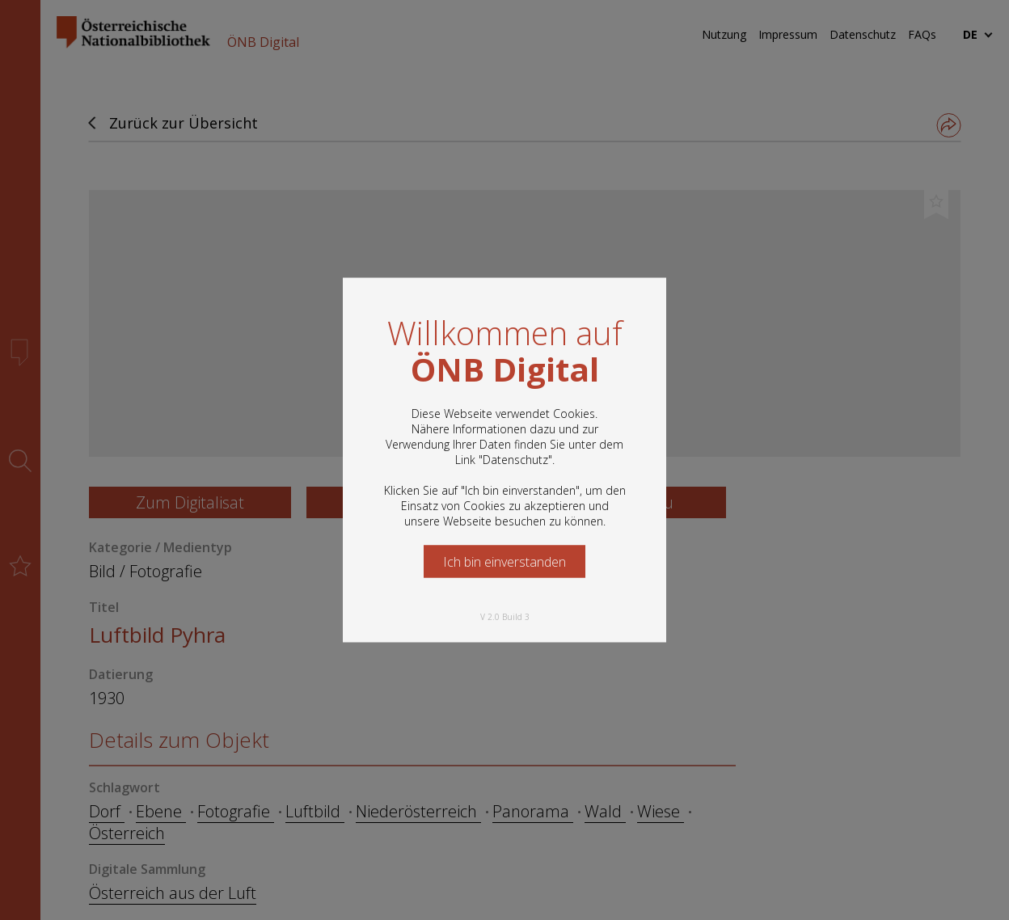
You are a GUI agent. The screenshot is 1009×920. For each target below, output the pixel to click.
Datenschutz (515, 459)
